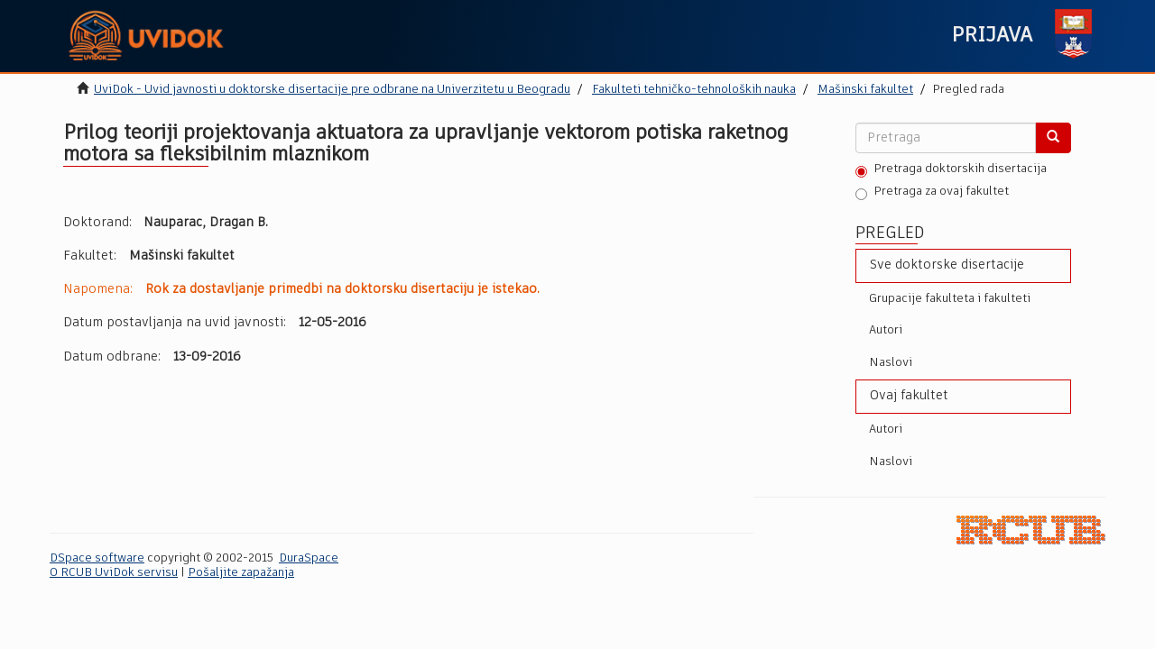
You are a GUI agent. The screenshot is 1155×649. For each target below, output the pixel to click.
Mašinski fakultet (865, 90)
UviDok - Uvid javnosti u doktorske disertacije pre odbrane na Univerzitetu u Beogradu (332, 90)
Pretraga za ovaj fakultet (932, 193)
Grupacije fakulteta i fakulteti (949, 299)
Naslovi (890, 363)
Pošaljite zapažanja (241, 573)
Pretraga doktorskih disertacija (951, 170)
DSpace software (97, 558)
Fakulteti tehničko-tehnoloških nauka (694, 90)
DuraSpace (308, 558)
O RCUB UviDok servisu (114, 573)
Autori (885, 330)
